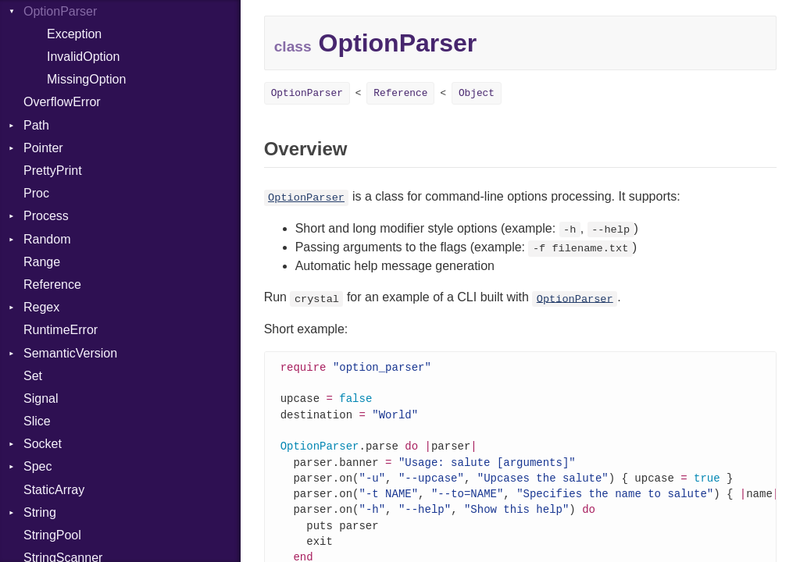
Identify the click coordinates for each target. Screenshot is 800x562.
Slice (37, 421)
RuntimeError (60, 329)
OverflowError (62, 101)
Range (41, 262)
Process (46, 215)
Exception (74, 34)
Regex (41, 307)
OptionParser (307, 93)
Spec (37, 466)
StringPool (52, 535)
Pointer (43, 148)
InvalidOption (83, 56)
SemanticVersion (70, 353)
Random (46, 239)
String (39, 512)
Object (477, 93)
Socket (42, 443)
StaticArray (53, 489)
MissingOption (86, 79)
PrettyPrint (52, 170)
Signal (40, 398)
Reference (52, 284)
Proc (36, 193)
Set (32, 375)
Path (36, 125)
